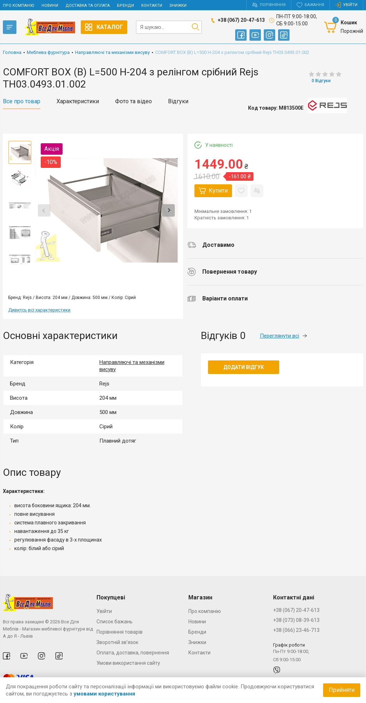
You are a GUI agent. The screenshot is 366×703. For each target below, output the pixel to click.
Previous (44, 210)
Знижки (178, 5)
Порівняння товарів (120, 632)
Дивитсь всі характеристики (39, 310)
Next (168, 210)
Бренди (125, 5)
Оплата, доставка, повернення (133, 652)
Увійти (104, 611)
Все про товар (21, 101)
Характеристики (77, 101)
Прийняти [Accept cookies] (342, 690)
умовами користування (104, 693)
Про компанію (18, 5)
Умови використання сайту (128, 663)
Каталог (104, 27)
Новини (49, 5)
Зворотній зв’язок (117, 642)
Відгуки (178, 101)
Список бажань (115, 621)
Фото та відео (133, 101)
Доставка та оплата (87, 5)
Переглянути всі (283, 336)
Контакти (151, 5)
